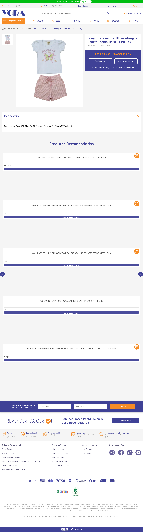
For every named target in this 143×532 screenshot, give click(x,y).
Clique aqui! (85, 2)
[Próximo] (140, 274)
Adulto (37, 21)
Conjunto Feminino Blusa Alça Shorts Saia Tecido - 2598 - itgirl (71, 326)
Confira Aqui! (125, 421)
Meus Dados (86, 453)
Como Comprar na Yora (61, 465)
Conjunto (27, 29)
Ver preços (137, 6)
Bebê (55, 21)
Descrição (11, 116)
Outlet (134, 21)
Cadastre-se (100, 61)
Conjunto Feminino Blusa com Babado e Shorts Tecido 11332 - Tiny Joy (71, 183)
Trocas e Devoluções (60, 461)
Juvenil (93, 21)
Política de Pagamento (60, 453)
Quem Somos (83, 6)
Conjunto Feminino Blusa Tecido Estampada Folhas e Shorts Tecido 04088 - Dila (71, 231)
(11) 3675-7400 (19, 6)
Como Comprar (110, 6)
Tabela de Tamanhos (10, 465)
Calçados (113, 21)
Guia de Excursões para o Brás (13, 470)
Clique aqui (109, 435)
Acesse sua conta (125, 61)
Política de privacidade (60, 449)
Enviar (122, 406)
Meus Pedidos (87, 449)
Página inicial (9, 29)
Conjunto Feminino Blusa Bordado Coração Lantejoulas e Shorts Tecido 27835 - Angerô (71, 374)
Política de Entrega (59, 457)
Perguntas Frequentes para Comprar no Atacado (21, 461)
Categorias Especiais (13, 21)
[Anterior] (2, 274)
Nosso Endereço (8, 453)
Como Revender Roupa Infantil (13, 457)
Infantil (74, 21)
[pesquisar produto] (108, 13)
